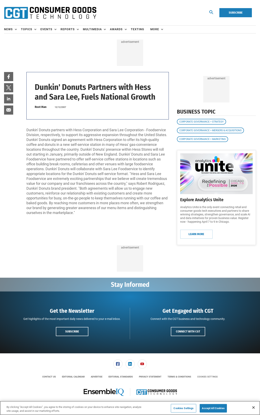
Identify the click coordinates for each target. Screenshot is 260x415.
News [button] (8, 29)
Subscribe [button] (72, 331)
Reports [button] (68, 29)
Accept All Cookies (213, 408)
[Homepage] (50, 13)
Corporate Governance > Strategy (201, 121)
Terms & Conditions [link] (179, 376)
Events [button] (46, 29)
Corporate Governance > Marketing (202, 139)
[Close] (253, 407)
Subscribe (236, 12)
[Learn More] (216, 173)
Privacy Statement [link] (150, 376)
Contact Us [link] (49, 376)
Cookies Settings (207, 377)
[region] (130, 408)
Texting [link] (137, 29)
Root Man (41, 107)
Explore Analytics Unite (201, 199)
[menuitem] (12, 29)
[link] (8, 76)
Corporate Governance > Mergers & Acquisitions (210, 130)
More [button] (154, 29)
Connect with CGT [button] (188, 331)
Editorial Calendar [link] (73, 376)
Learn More (196, 234)
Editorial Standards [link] (120, 376)
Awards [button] (116, 29)
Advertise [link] (96, 376)
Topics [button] (26, 29)
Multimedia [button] (92, 29)
